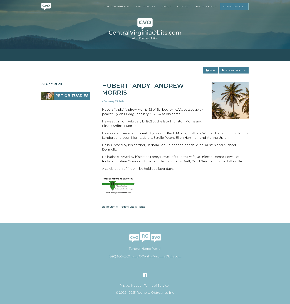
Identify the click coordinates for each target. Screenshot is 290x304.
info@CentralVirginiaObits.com (156, 256)
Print (211, 70)
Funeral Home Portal (145, 248)
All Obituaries (51, 84)
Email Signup (206, 6)
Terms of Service (156, 285)
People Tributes (117, 6)
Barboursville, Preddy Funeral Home (123, 206)
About (166, 6)
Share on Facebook (234, 70)
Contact (183, 6)
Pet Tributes (145, 6)
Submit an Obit (234, 6)
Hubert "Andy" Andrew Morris (143, 89)
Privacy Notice (130, 285)
